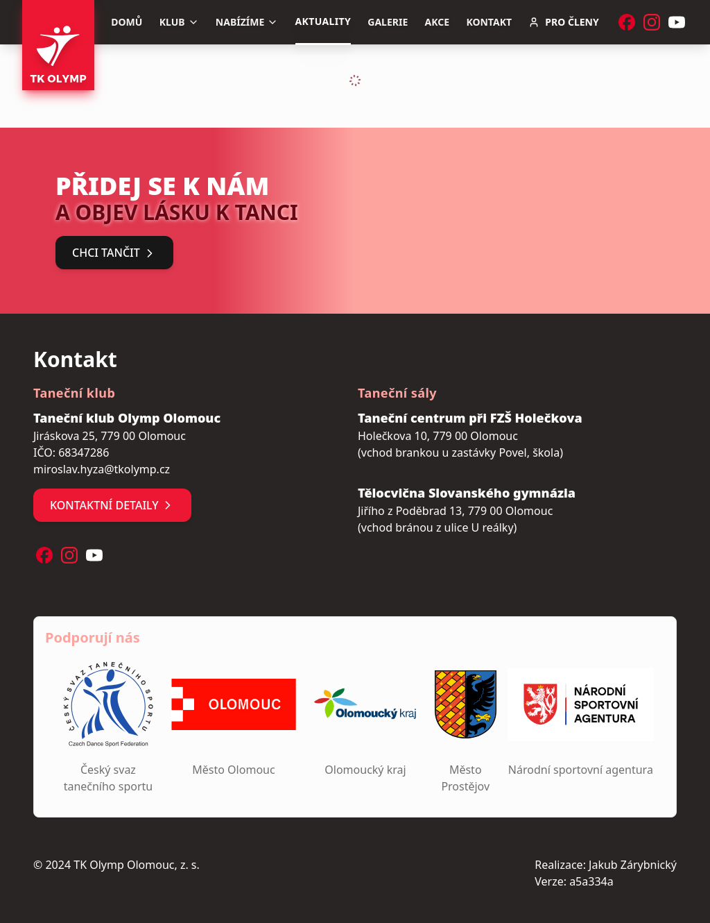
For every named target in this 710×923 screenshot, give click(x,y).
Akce (437, 21)
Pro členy (563, 21)
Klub (179, 21)
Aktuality (323, 21)
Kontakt (489, 21)
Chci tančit (114, 252)
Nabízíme (247, 21)
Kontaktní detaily (112, 505)
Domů (126, 21)
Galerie (387, 21)
